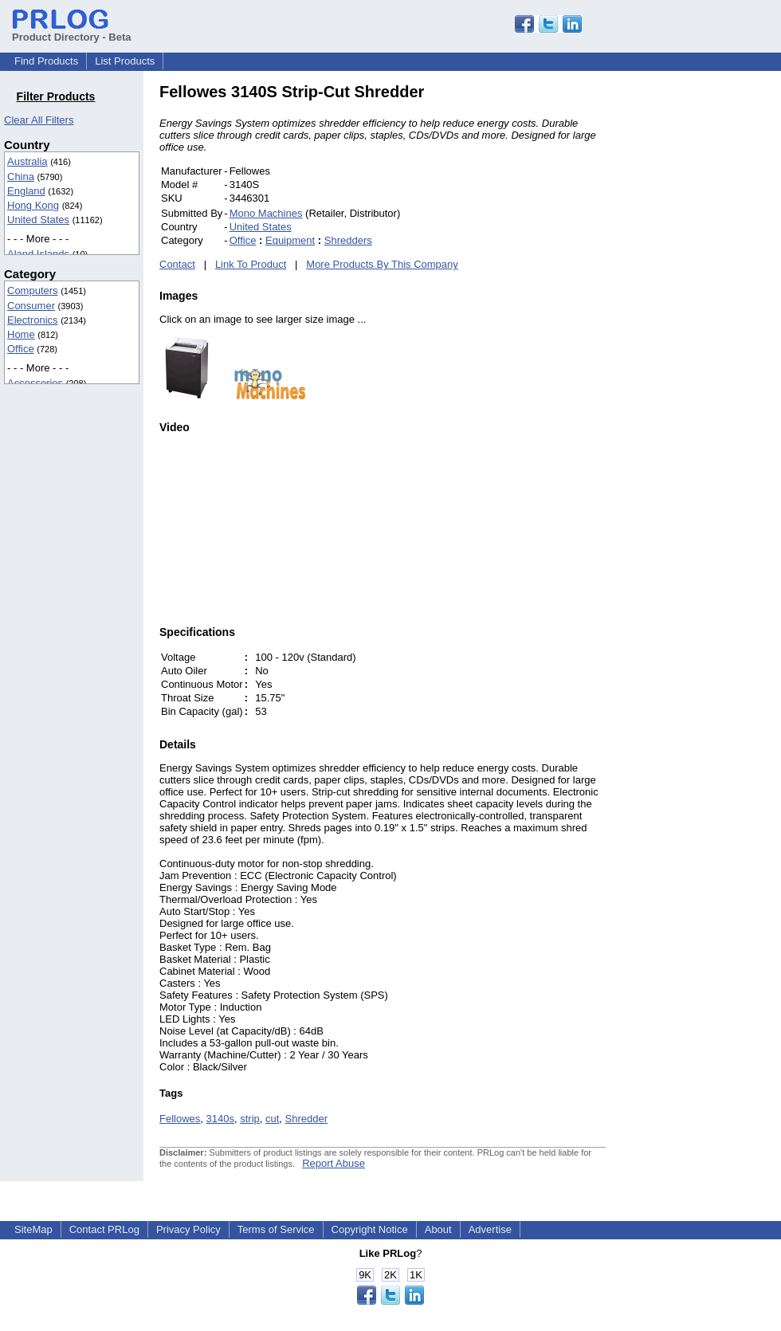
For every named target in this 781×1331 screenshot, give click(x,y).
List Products (125, 61)
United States (38, 220)
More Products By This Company (382, 264)
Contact (177, 264)
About (438, 1229)
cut (272, 1119)
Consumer (31, 306)
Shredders (348, 240)
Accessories (35, 383)
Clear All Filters (38, 120)
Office (20, 349)
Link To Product (250, 264)
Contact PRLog (104, 1229)
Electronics (32, 320)
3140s (220, 1119)
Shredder (306, 1119)
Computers (32, 290)
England (26, 191)
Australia (27, 161)
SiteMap (33, 1229)
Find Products (46, 61)
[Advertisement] (713, 322)
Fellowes (179, 1119)
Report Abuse (333, 1163)
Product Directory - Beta (71, 31)
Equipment (290, 240)
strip (250, 1119)
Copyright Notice (370, 1229)
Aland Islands (38, 254)
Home (21, 334)
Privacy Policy (188, 1229)
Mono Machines (266, 213)
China (20, 177)
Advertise (490, 1229)
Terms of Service (276, 1229)
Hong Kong (33, 205)
